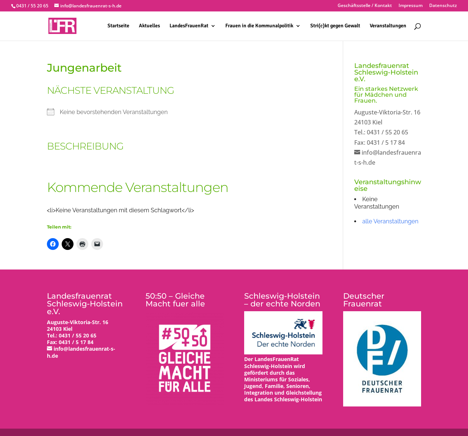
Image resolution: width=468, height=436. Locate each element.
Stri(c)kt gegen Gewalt (335, 26)
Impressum (411, 5)
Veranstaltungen (388, 26)
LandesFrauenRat (189, 26)
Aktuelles (149, 26)
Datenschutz (443, 5)
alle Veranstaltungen (390, 221)
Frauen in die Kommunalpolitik (259, 26)
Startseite (118, 26)
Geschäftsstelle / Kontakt (365, 5)
